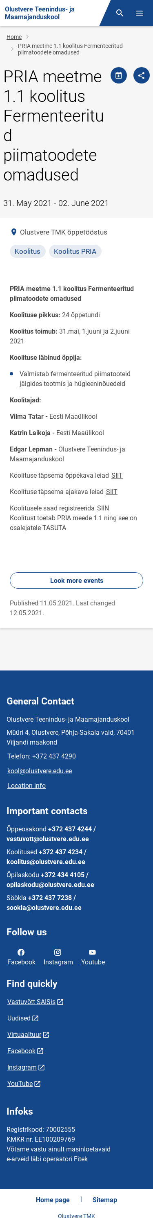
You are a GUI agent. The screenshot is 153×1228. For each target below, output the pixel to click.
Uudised (19, 1018)
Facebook (21, 956)
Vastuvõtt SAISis (31, 1002)
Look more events (76, 581)
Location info (26, 786)
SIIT (117, 475)
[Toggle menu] (139, 13)
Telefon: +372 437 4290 (41, 756)
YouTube (20, 1084)
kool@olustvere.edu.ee (39, 771)
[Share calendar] (119, 75)
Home (14, 37)
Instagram (58, 956)
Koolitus (27, 251)
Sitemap (105, 1200)
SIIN (103, 508)
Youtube (93, 956)
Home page (53, 1200)
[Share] (141, 75)
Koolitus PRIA (75, 251)
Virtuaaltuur (24, 1034)
